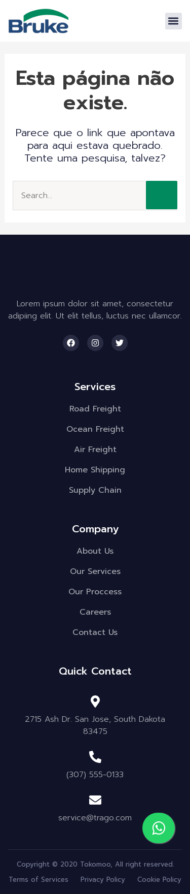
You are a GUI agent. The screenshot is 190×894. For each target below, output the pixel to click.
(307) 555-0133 (95, 775)
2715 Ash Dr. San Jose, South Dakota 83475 (95, 725)
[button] (173, 21)
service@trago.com (95, 818)
